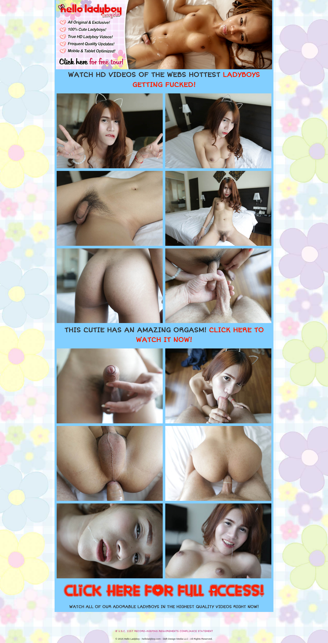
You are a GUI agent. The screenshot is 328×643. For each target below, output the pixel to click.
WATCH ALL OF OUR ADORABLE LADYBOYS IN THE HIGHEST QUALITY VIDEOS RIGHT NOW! (164, 606)
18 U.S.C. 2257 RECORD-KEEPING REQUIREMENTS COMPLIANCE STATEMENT (164, 631)
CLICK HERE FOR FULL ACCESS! (164, 591)
